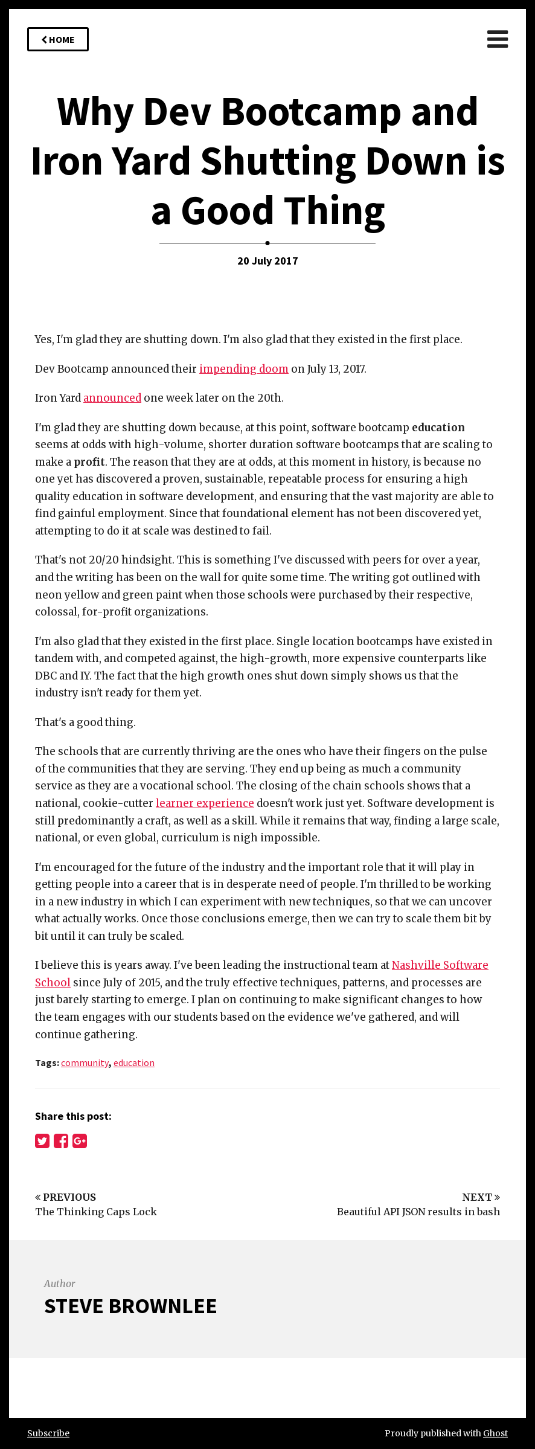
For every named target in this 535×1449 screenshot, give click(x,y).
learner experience (205, 803)
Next (481, 1197)
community (85, 1062)
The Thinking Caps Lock (96, 1212)
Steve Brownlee (130, 1305)
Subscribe (48, 1433)
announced (112, 398)
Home (58, 39)
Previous (65, 1197)
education (134, 1062)
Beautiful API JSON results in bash (418, 1212)
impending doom (244, 369)
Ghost (495, 1433)
